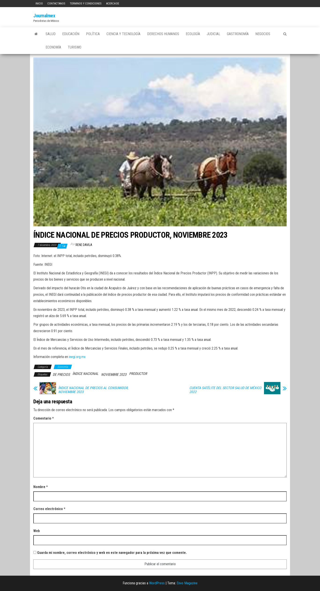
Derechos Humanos (163, 34)
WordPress (157, 583)
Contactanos (56, 3)
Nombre (40, 487)
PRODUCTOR (138, 374)
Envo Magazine (187, 583)
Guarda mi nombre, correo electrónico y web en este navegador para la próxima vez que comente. (112, 553)
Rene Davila (84, 245)
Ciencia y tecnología (123, 34)
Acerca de (112, 3)
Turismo (74, 47)
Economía (53, 47)
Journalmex (44, 15)
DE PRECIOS (61, 374)
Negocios (262, 34)
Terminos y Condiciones (86, 3)
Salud (51, 34)
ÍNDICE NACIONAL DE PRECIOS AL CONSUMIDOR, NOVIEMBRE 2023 (93, 390)
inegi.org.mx (77, 357)
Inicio (39, 3)
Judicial (213, 34)
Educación (70, 34)
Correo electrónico (49, 509)
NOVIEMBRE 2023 (113, 374)
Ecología (193, 34)
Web (36, 531)
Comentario (43, 418)
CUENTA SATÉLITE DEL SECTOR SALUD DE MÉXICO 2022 (225, 390)
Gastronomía (238, 34)
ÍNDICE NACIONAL (85, 374)
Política (93, 34)
